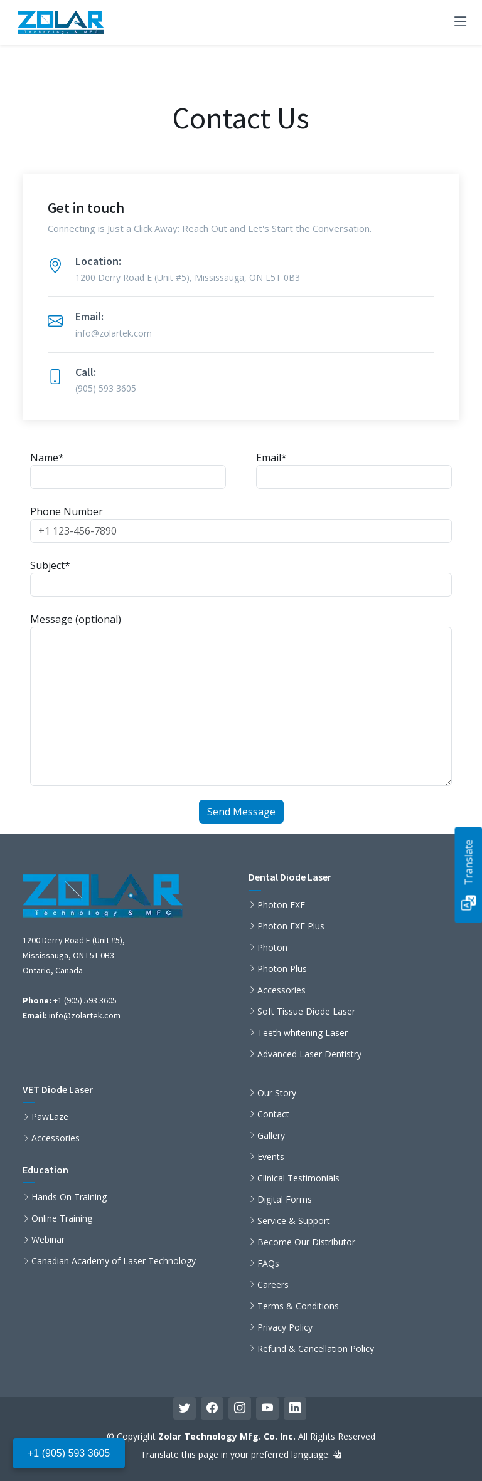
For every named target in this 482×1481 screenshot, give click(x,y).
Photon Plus (282, 969)
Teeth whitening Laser (302, 1032)
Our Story (276, 1093)
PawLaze (49, 1116)
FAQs (268, 1263)
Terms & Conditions (298, 1306)
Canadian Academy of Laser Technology (113, 1261)
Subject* (241, 577)
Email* (354, 470)
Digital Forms (284, 1199)
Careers (273, 1284)
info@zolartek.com (84, 1015)
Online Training (61, 1218)
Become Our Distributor (306, 1242)
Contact (273, 1114)
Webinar (48, 1239)
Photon (272, 947)
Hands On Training (69, 1197)
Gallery (271, 1135)
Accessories (281, 990)
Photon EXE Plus (290, 926)
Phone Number (241, 524)
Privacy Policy (285, 1327)
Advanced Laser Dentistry (309, 1054)
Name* (128, 470)
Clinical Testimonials (298, 1178)
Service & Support (293, 1221)
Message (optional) (241, 699)
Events (270, 1157)
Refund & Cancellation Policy (315, 1348)
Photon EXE (281, 905)
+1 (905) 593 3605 (69, 1453)
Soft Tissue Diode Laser (306, 1011)
